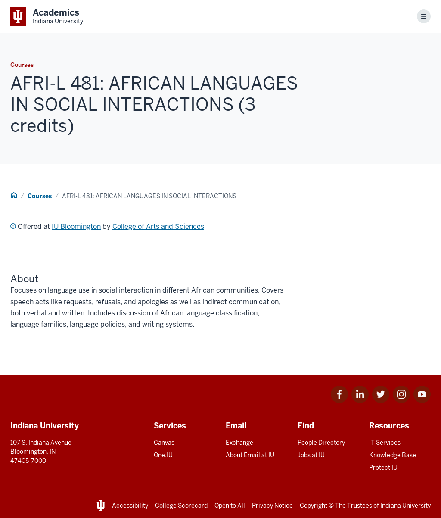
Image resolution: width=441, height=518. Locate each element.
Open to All (229, 505)
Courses (40, 196)
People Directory (321, 442)
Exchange (239, 442)
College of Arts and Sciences (158, 226)
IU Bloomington (76, 226)
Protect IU (383, 467)
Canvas (164, 442)
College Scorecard (181, 505)
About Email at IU (250, 455)
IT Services (385, 442)
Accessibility (130, 505)
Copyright (313, 505)
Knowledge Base (392, 455)
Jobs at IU (311, 455)
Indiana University (405, 505)
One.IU (163, 455)
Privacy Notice (272, 505)
